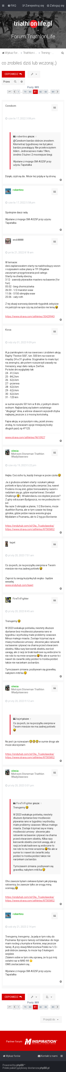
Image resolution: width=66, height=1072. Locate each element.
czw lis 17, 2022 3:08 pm (20, 118)
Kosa (8, 329)
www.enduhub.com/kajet (19, 585)
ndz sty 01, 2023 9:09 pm (20, 342)
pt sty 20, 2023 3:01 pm (19, 785)
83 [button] (46, 91)
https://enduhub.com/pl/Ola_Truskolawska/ (29, 525)
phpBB (20, 1065)
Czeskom (10, 105)
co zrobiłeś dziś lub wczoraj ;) (29, 63)
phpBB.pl (44, 1068)
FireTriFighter (21, 598)
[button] (9, 92)
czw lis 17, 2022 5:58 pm (20, 202)
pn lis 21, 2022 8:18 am (19, 252)
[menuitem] (12, 5)
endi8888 (18, 239)
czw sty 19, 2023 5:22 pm (20, 465)
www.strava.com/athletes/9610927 (25, 437)
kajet (12, 542)
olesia (14, 450)
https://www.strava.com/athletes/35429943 (30, 316)
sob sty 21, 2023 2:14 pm (20, 926)
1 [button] (18, 91)
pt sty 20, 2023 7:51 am (19, 555)
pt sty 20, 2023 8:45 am (19, 611)
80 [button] (30, 91)
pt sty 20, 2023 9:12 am (19, 701)
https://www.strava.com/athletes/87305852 (30, 529)
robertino (21, 136)
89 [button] (53, 91)
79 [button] (25, 91)
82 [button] (40, 91)
